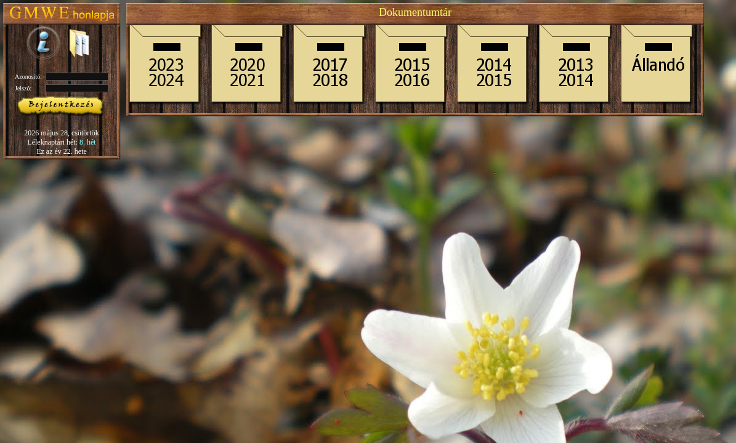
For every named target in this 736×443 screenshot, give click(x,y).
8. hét (87, 142)
